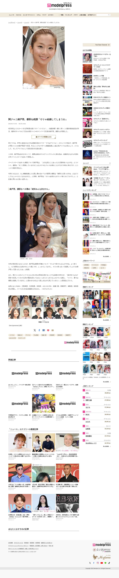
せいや (102, 268)
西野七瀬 (89, 400)
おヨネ (88, 421)
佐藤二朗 (44, 335)
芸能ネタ (20, 335)
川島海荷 (52, 335)
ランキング (68, 15)
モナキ (88, 407)
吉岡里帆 (86, 265)
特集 (62, 15)
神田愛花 (89, 436)
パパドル (12, 335)
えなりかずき (12, 338)
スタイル (18, 15)
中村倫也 (103, 265)
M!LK (87, 414)
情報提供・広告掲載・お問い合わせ (39, 545)
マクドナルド (95, 265)
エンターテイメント (29, 15)
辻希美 (94, 268)
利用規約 (26, 542)
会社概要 (10, 542)
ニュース (11, 15)
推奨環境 (32, 542)
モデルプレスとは (18, 542)
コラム (39, 15)
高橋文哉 (86, 268)
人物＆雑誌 (82, 15)
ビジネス (50, 15)
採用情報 (37, 542)
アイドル (28, 335)
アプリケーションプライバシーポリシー (18, 545)
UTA (87, 393)
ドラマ (76, 15)
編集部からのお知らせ (46, 542)
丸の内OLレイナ (91, 443)
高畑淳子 (68, 335)
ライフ (44, 15)
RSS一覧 (51, 545)
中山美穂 (36, 335)
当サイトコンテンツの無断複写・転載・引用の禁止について (23, 548)
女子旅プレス (92, 15)
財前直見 (60, 335)
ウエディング (21, 338)
